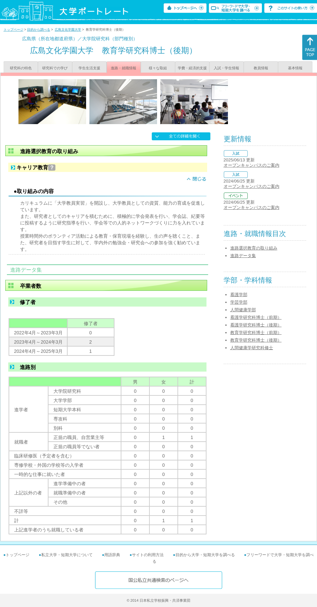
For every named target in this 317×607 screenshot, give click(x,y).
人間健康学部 (243, 309)
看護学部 (238, 294)
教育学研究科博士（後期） (256, 340)
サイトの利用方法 (148, 555)
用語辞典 (112, 555)
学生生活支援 (89, 68)
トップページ (13, 29)
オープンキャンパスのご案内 (251, 165)
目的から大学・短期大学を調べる (205, 555)
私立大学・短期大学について (67, 555)
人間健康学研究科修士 (251, 347)
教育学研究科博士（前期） (256, 332)
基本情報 (295, 68)
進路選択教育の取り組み (253, 248)
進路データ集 (243, 255)
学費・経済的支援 (192, 68)
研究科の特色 (21, 68)
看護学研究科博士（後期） (256, 324)
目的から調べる (38, 29)
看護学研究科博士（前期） (256, 317)
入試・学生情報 (226, 68)
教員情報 (261, 68)
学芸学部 (238, 302)
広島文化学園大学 (68, 29)
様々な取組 (158, 68)
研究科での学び (55, 68)
